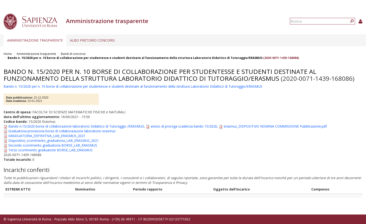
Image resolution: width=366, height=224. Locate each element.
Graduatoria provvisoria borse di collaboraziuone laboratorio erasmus (62, 131)
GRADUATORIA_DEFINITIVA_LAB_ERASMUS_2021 (46, 135)
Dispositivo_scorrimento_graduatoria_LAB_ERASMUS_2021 (53, 140)
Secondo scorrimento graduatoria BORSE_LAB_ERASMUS (52, 145)
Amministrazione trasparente (35, 40)
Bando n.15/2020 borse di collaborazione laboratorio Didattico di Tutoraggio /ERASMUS (76, 126)
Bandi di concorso (73, 54)
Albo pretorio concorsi (92, 40)
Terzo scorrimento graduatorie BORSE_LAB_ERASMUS (50, 150)
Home (8, 54)
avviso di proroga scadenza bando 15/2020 (184, 126)
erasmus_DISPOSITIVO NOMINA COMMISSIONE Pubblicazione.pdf (275, 126)
